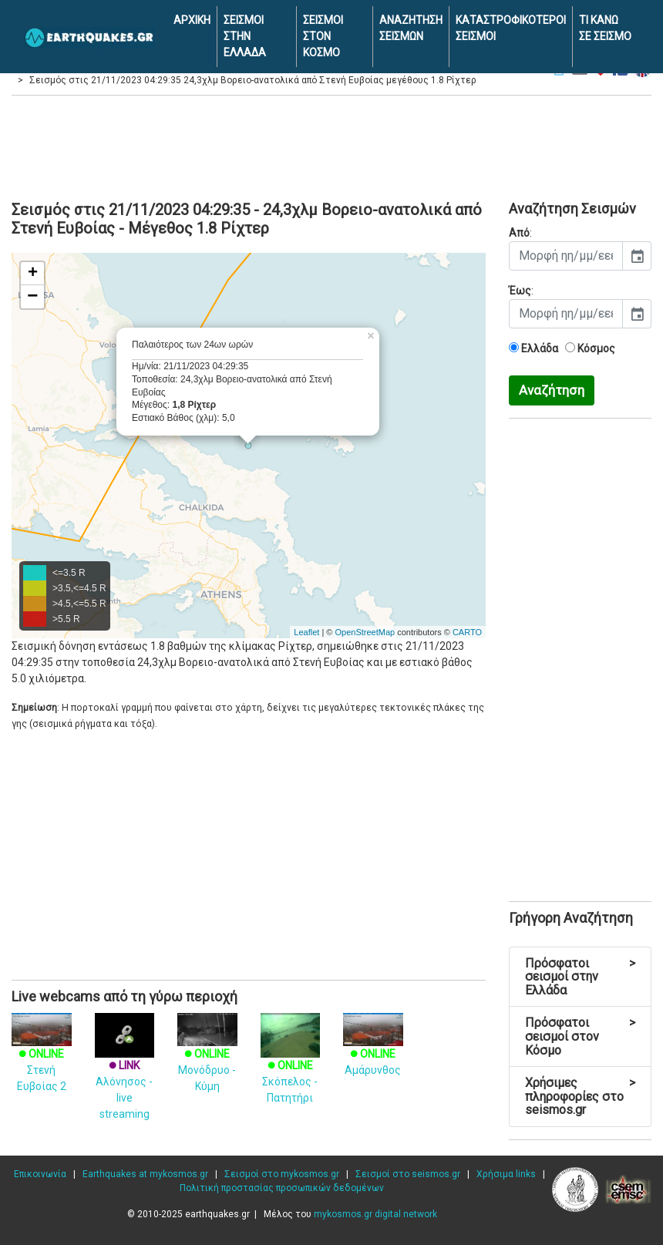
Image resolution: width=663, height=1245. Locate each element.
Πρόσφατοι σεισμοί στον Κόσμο (580, 1036)
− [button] (32, 296)
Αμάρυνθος (373, 1049)
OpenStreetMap (365, 632)
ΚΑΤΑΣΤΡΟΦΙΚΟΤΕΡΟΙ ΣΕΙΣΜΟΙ (511, 28)
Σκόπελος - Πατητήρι (291, 1065)
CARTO (467, 632)
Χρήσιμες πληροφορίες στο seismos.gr (580, 1096)
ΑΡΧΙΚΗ (191, 20)
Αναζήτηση (551, 390)
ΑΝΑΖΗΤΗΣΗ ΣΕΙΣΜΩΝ (411, 28)
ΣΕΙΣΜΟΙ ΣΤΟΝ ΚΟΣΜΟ (323, 36)
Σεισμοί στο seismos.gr (407, 1174)
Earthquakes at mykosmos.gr (145, 1174)
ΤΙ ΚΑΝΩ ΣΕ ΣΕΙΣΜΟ (605, 28)
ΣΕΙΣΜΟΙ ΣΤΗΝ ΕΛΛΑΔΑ (245, 36)
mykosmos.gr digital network (375, 1214)
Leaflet (306, 632)
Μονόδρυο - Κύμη (207, 1057)
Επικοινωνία (40, 1174)
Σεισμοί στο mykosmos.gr (281, 1174)
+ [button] (33, 273)
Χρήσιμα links (506, 1174)
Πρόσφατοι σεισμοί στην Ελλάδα (580, 977)
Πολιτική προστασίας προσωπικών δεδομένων (282, 1188)
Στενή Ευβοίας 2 (42, 1057)
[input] (566, 256)
